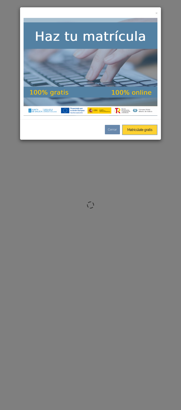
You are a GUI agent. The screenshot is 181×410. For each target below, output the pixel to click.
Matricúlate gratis (139, 130)
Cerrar (112, 129)
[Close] (156, 12)
